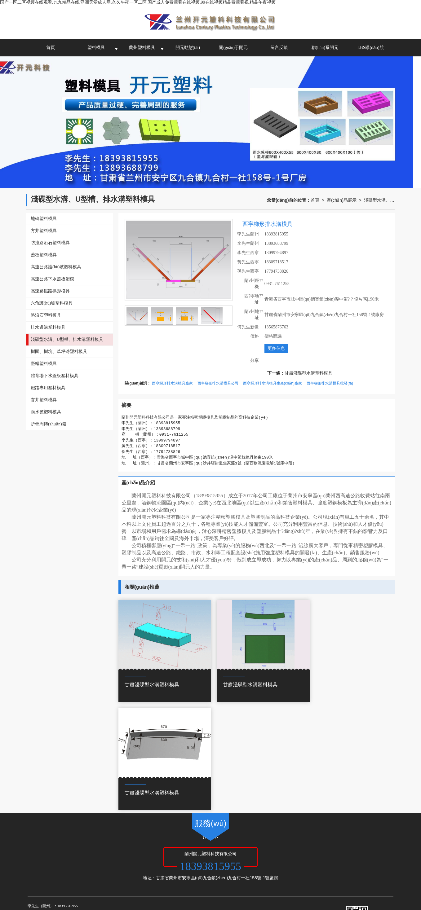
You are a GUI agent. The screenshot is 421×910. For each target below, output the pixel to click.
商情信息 (214, 851)
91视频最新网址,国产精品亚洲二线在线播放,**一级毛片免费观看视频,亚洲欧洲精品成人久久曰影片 (316, 894)
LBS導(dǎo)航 (370, 47)
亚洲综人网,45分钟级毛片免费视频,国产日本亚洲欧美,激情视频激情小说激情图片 (114, 906)
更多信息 (276, 348)
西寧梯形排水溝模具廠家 (172, 383)
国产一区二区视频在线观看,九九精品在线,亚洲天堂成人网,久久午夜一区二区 (73, 882)
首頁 (50, 47)
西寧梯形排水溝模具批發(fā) (330, 383)
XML (199, 851)
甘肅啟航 (153, 851)
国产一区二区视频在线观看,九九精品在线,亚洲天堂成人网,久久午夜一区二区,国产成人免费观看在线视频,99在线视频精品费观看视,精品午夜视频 (138, 2)
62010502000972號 (61, 863)
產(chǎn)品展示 (342, 200)
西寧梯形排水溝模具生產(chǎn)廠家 (272, 383)
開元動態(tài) (187, 47)
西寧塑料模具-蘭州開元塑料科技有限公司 (193, 857)
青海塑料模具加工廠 (138, 857)
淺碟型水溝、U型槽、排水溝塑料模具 (379, 200)
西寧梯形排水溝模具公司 (217, 383)
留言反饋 (279, 47)
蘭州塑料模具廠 (71, 857)
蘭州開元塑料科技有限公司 (96, 851)
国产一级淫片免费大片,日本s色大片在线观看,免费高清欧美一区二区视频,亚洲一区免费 (205, 888)
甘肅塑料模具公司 (103, 857)
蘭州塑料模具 (142, 47)
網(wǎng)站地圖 (178, 851)
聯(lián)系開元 (325, 47)
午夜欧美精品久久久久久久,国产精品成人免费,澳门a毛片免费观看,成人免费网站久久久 (209, 900)
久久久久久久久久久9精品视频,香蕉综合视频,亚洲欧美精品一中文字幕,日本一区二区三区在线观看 (126, 894)
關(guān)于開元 (233, 47)
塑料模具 (96, 47)
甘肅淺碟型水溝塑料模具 (308, 373)
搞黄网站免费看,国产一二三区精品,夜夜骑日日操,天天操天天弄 (60, 888)
